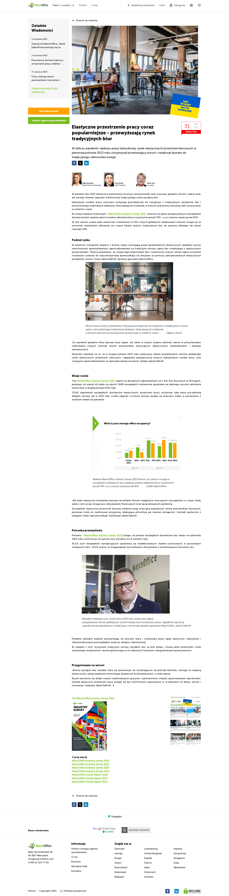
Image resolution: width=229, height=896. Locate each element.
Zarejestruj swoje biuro (141, 5)
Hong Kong (180, 853)
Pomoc (83, 5)
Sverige (118, 853)
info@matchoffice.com (41, 859)
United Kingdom (153, 853)
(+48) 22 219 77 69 (38, 862)
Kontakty (76, 871)
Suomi (117, 862)
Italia (147, 867)
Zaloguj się (177, 5)
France (148, 862)
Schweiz (148, 877)
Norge (117, 858)
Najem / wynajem (62, 5)
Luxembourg (151, 848)
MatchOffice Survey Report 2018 (90, 774)
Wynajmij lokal (79, 866)
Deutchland (120, 867)
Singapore (179, 858)
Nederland (120, 872)
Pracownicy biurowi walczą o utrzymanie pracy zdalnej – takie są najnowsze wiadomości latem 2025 (47, 62)
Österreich (150, 872)
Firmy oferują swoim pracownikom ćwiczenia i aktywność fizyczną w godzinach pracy (45, 78)
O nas (95, 5)
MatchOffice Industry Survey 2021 (90, 764)
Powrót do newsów (86, 20)
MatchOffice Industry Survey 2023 (126, 214)
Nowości (76, 861)
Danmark (119, 848)
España (148, 858)
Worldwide (179, 867)
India (176, 862)
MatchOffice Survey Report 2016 (90, 781)
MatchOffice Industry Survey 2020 (90, 767)
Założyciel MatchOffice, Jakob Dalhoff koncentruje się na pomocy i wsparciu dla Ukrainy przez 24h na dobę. (48, 46)
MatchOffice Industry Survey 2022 (90, 760)
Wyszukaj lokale (48, 111)
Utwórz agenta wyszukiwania (49, 120)
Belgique (119, 877)
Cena (162, 5)
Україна (178, 848)
